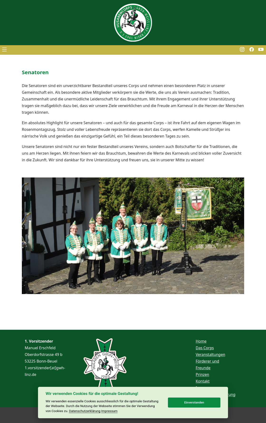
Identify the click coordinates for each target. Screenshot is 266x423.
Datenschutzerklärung (84, 411)
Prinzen (202, 374)
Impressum (109, 411)
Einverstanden (194, 402)
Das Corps (205, 347)
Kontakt (203, 381)
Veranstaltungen (210, 354)
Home (201, 341)
